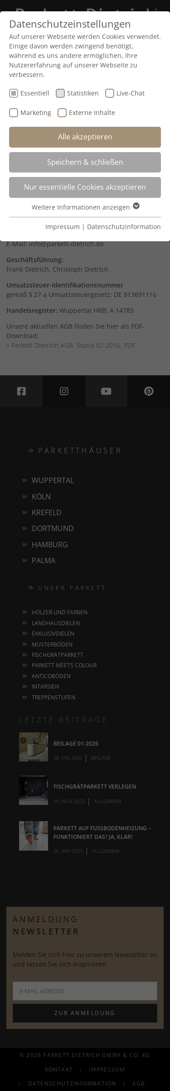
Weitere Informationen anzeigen (85, 207)
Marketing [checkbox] (35, 112)
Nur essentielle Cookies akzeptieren (85, 187)
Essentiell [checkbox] (34, 93)
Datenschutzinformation (124, 226)
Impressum (62, 226)
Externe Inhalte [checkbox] (92, 112)
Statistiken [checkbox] (83, 93)
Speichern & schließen (85, 162)
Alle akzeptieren (85, 137)
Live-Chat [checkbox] (131, 93)
